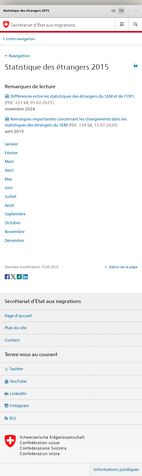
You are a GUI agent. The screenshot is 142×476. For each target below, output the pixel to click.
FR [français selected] (121, 11)
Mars (9, 161)
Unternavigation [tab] (20, 38)
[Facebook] (8, 276)
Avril (9, 170)
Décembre (14, 240)
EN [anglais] (136, 10)
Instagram (19, 405)
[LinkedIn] (25, 276)
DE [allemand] (113, 11)
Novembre (15, 231)
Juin (9, 187)
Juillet (10, 196)
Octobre (12, 222)
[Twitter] (14, 276)
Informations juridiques (116, 469)
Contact (12, 340)
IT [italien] (129, 10)
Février (11, 152)
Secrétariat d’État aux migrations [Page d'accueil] (43, 25)
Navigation (19, 55)
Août (9, 205)
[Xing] (20, 276)
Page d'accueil (18, 315)
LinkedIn (18, 393)
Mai (8, 179)
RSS (12, 418)
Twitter (16, 368)
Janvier (11, 143)
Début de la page (122, 267)
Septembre (15, 213)
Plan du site (16, 327)
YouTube (18, 381)
